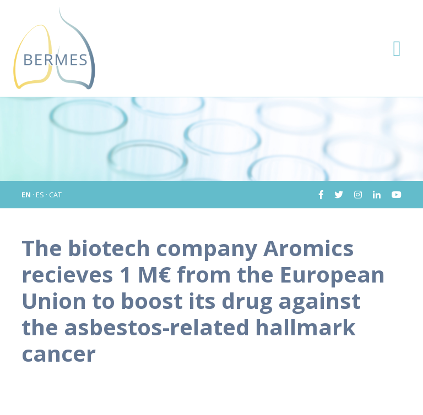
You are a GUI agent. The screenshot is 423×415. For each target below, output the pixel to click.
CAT (55, 195)
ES (40, 195)
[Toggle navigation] (397, 48)
